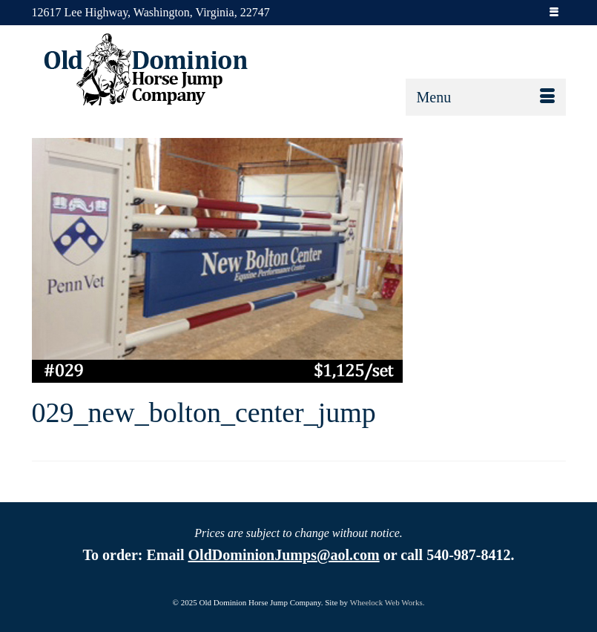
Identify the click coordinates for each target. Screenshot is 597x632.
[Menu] (486, 97)
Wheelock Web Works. (387, 602)
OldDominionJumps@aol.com (284, 555)
